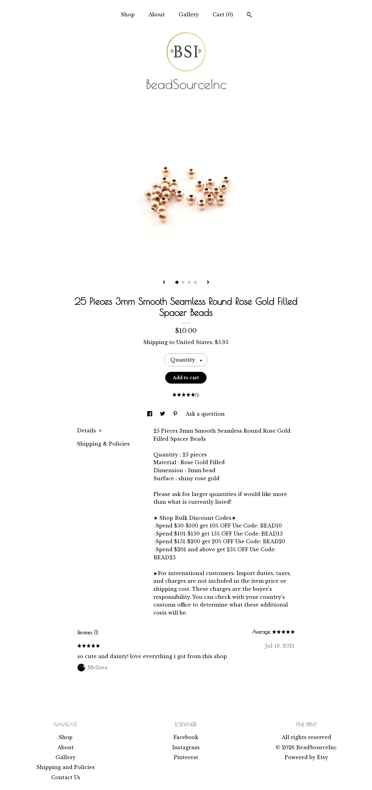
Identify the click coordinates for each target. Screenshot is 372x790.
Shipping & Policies (103, 444)
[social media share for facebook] (150, 414)
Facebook (185, 737)
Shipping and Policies (65, 767)
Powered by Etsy (306, 757)
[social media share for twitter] (163, 414)
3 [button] (189, 282)
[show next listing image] (208, 282)
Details (89, 430)
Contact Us (65, 777)
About (156, 14)
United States (194, 342)
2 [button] (183, 282)
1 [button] (176, 282)
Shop (128, 14)
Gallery (189, 14)
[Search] (249, 15)
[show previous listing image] (163, 282)
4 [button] (195, 282)
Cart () (223, 14)
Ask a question (205, 414)
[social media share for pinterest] (176, 414)
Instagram (185, 747)
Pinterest (186, 757)
